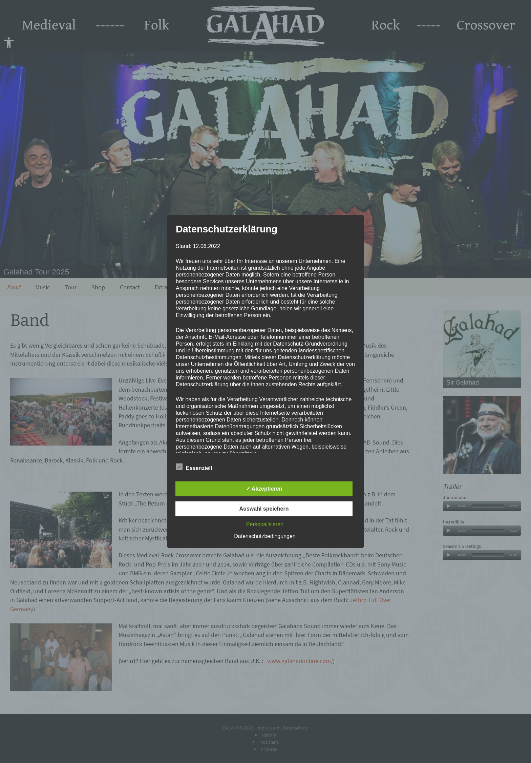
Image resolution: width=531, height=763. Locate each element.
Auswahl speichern (264, 508)
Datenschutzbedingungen (264, 536)
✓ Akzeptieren (264, 488)
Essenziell (194, 466)
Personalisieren (264, 524)
